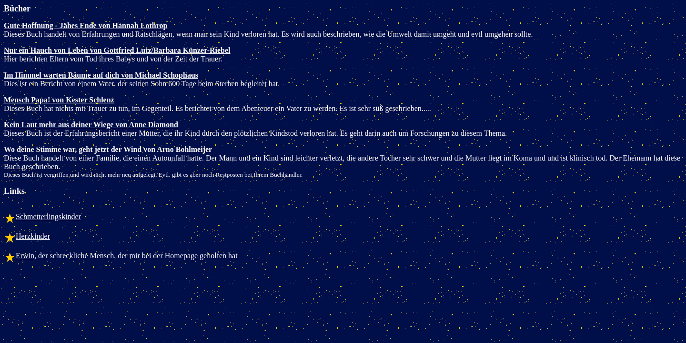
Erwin (25, 256)
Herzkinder (33, 236)
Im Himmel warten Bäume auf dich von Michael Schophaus (101, 75)
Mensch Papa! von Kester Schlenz (59, 100)
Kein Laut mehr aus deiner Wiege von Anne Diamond (91, 125)
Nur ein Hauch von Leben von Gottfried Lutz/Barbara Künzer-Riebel (117, 50)
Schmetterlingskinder (48, 216)
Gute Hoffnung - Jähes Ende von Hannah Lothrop (85, 25)
